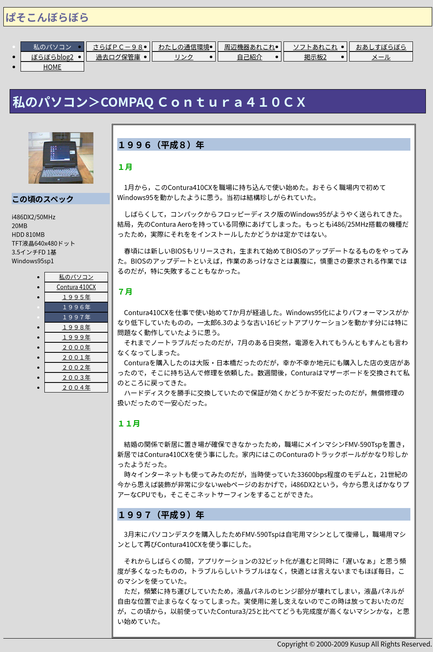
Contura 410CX (76, 286)
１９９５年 (76, 297)
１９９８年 (76, 327)
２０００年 (76, 347)
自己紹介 (250, 56)
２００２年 (76, 367)
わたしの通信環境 (183, 46)
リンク (183, 56)
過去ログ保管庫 (118, 56)
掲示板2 (315, 56)
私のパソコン (76, 276)
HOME (52, 66)
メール (381, 56)
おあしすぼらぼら (381, 46)
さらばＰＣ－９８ (118, 46)
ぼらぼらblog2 (52, 56)
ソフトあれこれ (315, 46)
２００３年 (76, 377)
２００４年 (76, 387)
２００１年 (76, 357)
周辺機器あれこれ (249, 46)
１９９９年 (76, 337)
